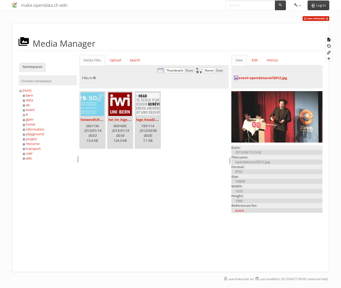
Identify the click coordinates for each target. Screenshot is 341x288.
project (31, 139)
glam (29, 119)
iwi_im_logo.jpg (120, 119)
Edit (255, 60)
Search (135, 60)
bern (29, 95)
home (30, 124)
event (30, 109)
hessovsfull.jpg (93, 119)
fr (27, 114)
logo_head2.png (149, 119)
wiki (29, 158)
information (35, 129)
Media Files (92, 60)
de (28, 105)
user (29, 153)
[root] (26, 90)
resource (32, 143)
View (239, 60)
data (29, 100)
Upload (115, 60)
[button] (297, 5)
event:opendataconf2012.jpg (263, 77)
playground (35, 134)
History (272, 60)
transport (33, 148)
